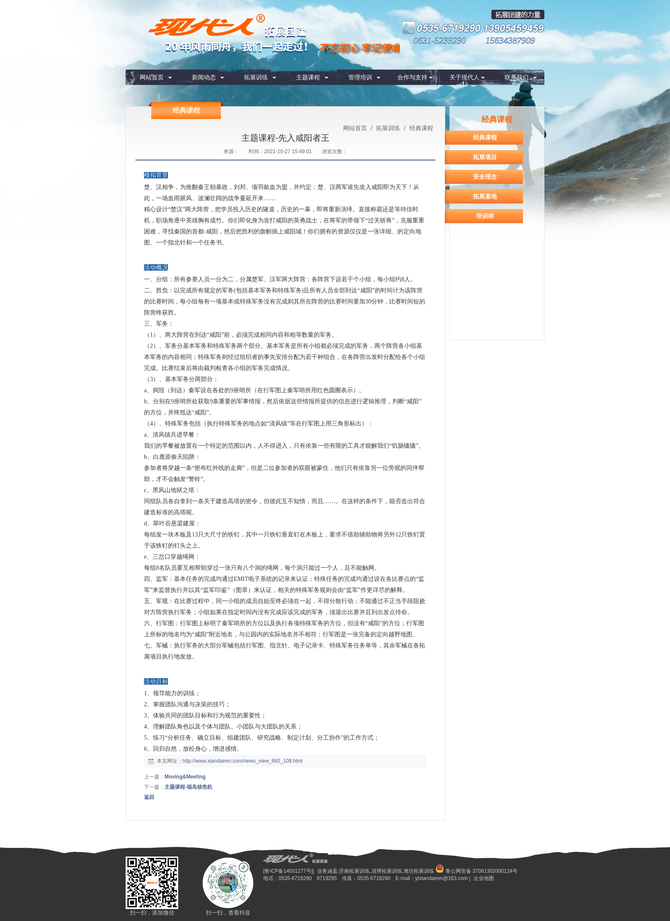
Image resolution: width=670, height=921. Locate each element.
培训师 (485, 216)
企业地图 (483, 878)
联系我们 (517, 77)
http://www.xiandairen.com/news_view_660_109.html (242, 761)
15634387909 (510, 40)
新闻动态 (204, 77)
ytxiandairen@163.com (441, 878)
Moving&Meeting (185, 777)
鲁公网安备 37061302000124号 (476, 871)
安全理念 (485, 176)
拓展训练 (256, 77)
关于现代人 (464, 77)
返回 (149, 797)
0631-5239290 (440, 40)
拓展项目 (485, 157)
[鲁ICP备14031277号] (288, 871)
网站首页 (152, 77)
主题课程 (308, 77)
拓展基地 (485, 196)
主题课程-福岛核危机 (188, 787)
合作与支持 (412, 77)
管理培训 (360, 77)
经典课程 (420, 128)
